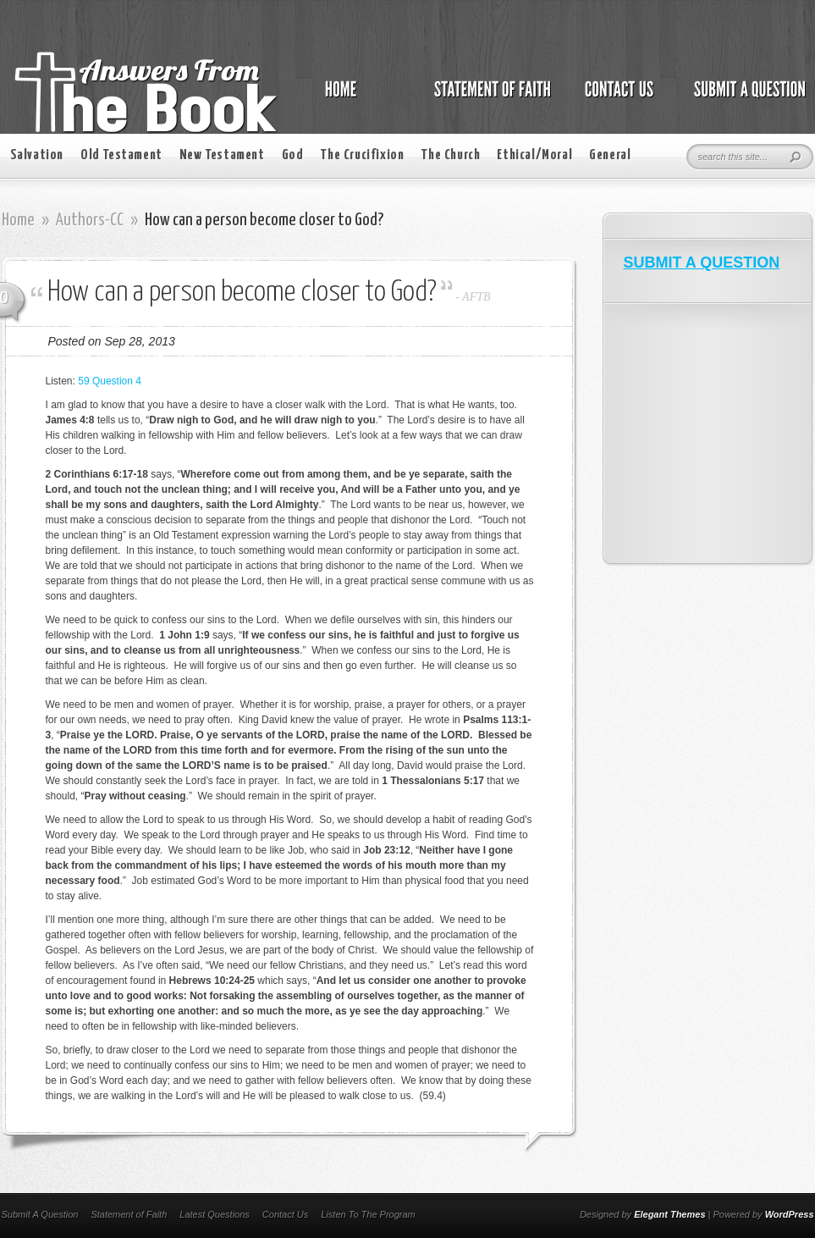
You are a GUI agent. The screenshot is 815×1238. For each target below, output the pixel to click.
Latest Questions (214, 1214)
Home (18, 220)
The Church (450, 155)
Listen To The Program (368, 1214)
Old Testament (121, 155)
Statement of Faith (129, 1214)
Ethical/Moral (534, 155)
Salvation (36, 155)
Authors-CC (90, 220)
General (610, 155)
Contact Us (285, 1214)
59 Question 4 (109, 381)
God (293, 155)
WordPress (789, 1214)
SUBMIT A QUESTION (702, 262)
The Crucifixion (362, 155)
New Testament (222, 155)
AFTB (476, 296)
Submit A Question (40, 1214)
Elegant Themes (669, 1214)
